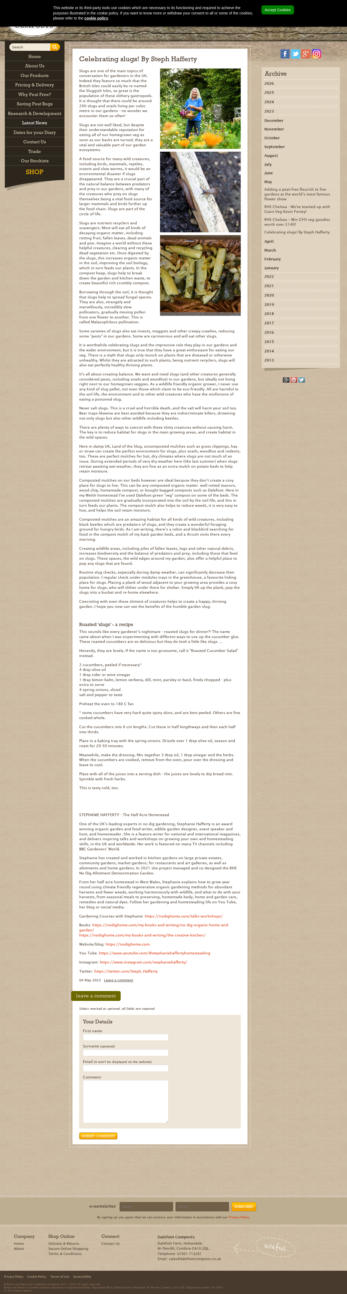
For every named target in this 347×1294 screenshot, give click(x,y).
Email (117, 1062)
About (19, 1249)
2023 (269, 111)
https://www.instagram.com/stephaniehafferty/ (143, 962)
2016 (269, 332)
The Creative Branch (20, 1290)
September (274, 147)
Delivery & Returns (63, 1244)
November (274, 129)
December (273, 120)
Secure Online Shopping (68, 1249)
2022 (269, 276)
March (270, 250)
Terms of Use (59, 1276)
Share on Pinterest (294, 380)
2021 (269, 286)
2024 (269, 102)
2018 (269, 314)
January (271, 268)
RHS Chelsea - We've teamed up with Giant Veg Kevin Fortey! (297, 209)
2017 (269, 323)
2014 (269, 351)
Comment (92, 1077)
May (268, 182)
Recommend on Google (286, 380)
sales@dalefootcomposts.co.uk (195, 1259)
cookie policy (96, 18)
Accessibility (82, 1276)
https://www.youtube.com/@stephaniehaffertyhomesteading (154, 953)
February (272, 259)
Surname (99, 1046)
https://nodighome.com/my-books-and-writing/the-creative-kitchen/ (142, 935)
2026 (269, 83)
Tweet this (301, 380)
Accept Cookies (278, 10)
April (269, 241)
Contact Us (110, 1244)
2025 (269, 92)
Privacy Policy (239, 1217)
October (272, 138)
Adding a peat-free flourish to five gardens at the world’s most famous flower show (297, 194)
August (271, 155)
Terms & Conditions (65, 1254)
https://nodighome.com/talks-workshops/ (184, 916)
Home (19, 1244)
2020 (269, 295)
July (268, 164)
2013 (269, 360)
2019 (269, 304)
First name (92, 1031)
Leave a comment (118, 980)
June (268, 173)
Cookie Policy (36, 1276)
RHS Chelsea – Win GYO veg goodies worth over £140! (297, 221)
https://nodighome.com (128, 944)
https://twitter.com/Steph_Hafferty (126, 971)
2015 (269, 342)
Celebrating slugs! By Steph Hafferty (297, 232)
